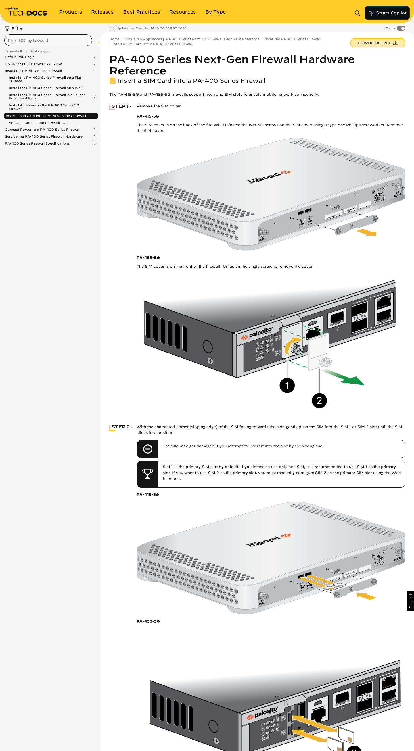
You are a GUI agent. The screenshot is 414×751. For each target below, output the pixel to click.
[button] (410, 601)
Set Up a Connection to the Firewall (39, 122)
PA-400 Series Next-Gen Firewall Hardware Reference (213, 39)
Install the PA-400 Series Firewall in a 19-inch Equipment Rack (47, 96)
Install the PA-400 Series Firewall (33, 70)
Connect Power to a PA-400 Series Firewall (42, 129)
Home (114, 39)
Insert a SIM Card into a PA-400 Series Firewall (46, 116)
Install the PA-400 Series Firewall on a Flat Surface (45, 79)
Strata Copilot (387, 12)
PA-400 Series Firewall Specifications (37, 143)
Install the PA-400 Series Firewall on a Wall (45, 88)
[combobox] (48, 40)
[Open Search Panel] (359, 13)
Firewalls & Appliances (143, 39)
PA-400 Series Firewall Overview (33, 64)
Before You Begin (19, 57)
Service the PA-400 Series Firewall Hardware (44, 136)
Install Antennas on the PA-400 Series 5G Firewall (44, 106)
